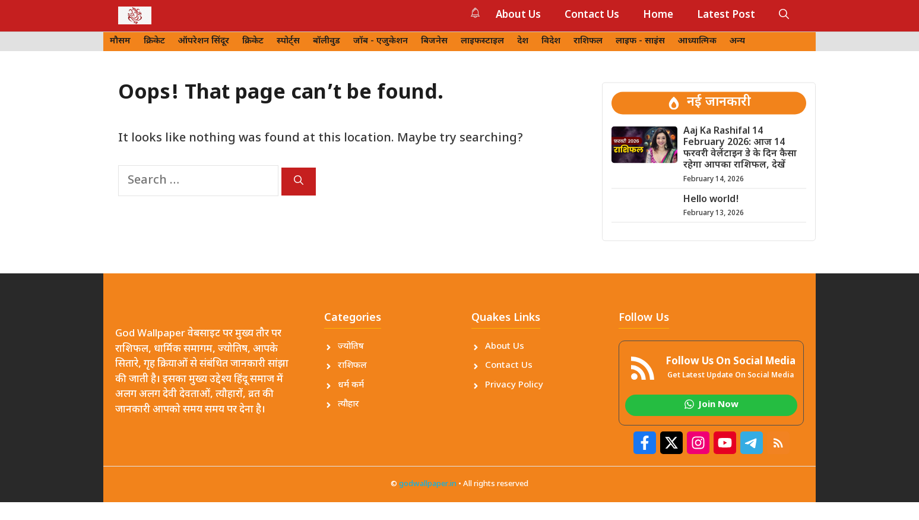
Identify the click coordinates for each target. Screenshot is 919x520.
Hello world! (711, 200)
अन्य (737, 41)
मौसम (120, 41)
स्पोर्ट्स (288, 41)
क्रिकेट (154, 41)
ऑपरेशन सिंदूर (203, 41)
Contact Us (592, 15)
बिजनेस (434, 41)
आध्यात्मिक (697, 41)
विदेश (550, 41)
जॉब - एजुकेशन (380, 41)
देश (522, 41)
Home (658, 15)
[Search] (298, 182)
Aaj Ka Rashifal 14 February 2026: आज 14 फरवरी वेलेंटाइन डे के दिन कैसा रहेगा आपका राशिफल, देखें (740, 148)
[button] (784, 15)
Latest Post (726, 15)
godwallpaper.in (428, 484)
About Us (518, 15)
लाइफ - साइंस (640, 41)
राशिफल (588, 41)
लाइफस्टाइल (482, 41)
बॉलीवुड (326, 41)
